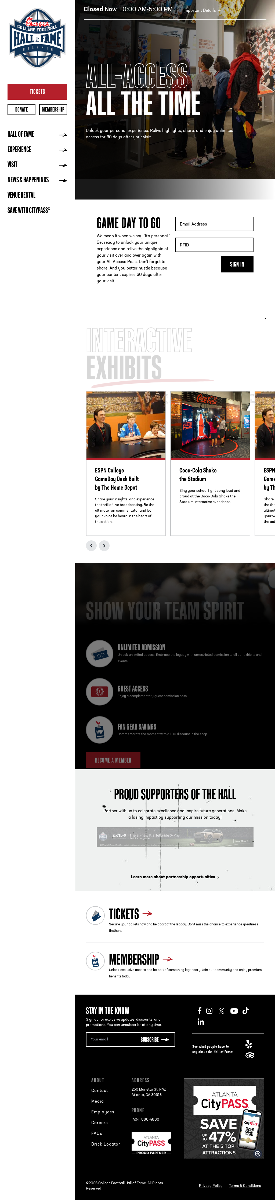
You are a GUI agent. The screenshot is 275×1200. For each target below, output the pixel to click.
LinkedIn (204, 1021)
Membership (53, 109)
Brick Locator (105, 1144)
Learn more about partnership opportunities (175, 877)
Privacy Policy (211, 1186)
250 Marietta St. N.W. (149, 1093)
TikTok (249, 1010)
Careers (99, 1123)
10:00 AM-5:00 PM (128, 9)
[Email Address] (110, 1039)
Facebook (202, 1010)
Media (97, 1101)
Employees (102, 1112)
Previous (91, 545)
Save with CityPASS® (29, 211)
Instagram (212, 1010)
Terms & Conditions (245, 1186)
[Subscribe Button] (155, 1039)
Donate (21, 109)
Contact (99, 1091)
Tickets (37, 91)
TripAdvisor (251, 1055)
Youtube (236, 1010)
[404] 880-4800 (145, 1120)
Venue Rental (21, 196)
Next (104, 545)
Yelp (251, 1044)
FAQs (96, 1134)
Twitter (224, 1010)
